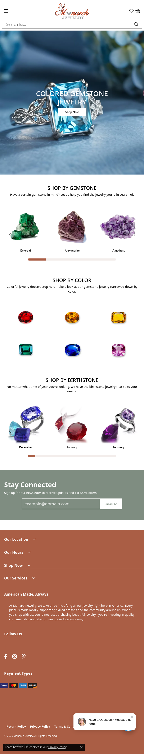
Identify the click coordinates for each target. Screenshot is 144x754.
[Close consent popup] (81, 747)
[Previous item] (10, 234)
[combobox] (67, 24)
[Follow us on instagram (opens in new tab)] (14, 656)
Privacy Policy (40, 726)
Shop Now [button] (72, 112)
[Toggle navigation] (6, 11)
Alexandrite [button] (72, 250)
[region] (72, 234)
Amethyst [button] (118, 250)
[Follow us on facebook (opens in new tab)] (5, 656)
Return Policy (16, 726)
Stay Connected (30, 484)
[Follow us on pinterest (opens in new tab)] (24, 656)
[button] (131, 11)
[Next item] (134, 234)
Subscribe (111, 504)
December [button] (25, 447)
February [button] (118, 447)
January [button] (72, 447)
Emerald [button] (25, 250)
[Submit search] (137, 24)
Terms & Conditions (68, 726)
